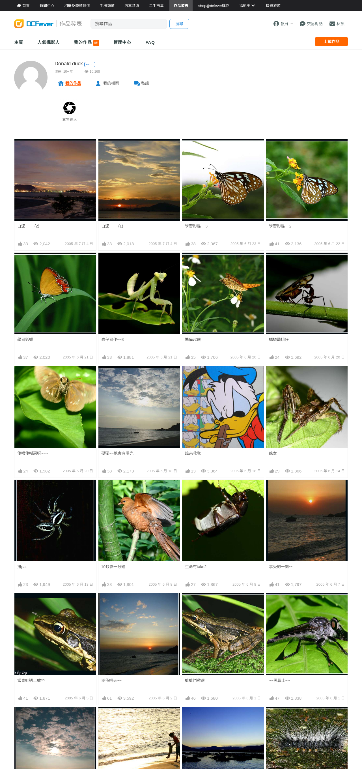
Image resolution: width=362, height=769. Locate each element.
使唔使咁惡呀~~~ (32, 453)
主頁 (18, 42)
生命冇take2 (195, 566)
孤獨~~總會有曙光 (117, 453)
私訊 (145, 83)
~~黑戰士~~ (279, 680)
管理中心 (122, 42)
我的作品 (86, 43)
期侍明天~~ (111, 680)
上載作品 (331, 41)
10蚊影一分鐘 (113, 566)
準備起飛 (193, 339)
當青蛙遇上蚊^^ (31, 680)
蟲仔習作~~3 (112, 339)
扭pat (22, 566)
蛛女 (273, 453)
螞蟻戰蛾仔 (279, 339)
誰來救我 (193, 453)
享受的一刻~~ (281, 566)
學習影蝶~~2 (280, 226)
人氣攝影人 (48, 42)
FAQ (150, 42)
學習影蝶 (25, 339)
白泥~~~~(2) (28, 226)
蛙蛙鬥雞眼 (195, 680)
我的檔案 (111, 83)
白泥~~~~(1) (112, 226)
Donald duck (69, 63)
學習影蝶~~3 (196, 226)
